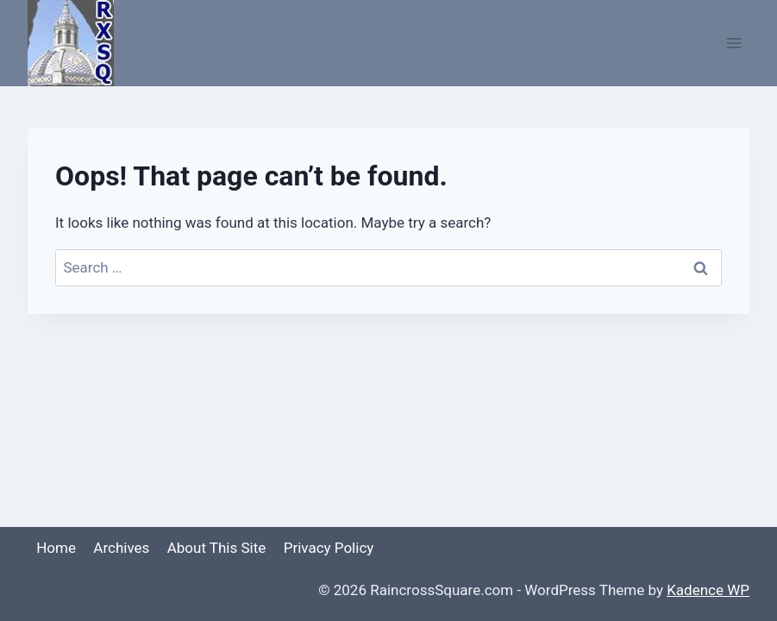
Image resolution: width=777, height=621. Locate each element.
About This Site (216, 547)
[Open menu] (733, 42)
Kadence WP (708, 590)
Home (56, 547)
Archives (121, 547)
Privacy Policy (329, 547)
